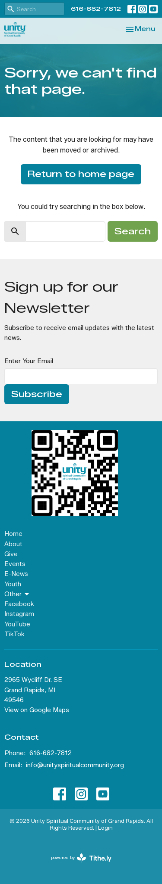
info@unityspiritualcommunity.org (75, 765)
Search (132, 231)
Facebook (19, 604)
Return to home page (81, 174)
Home (13, 534)
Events (14, 564)
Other (17, 594)
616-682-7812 (96, 8)
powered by (81, 857)
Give (11, 554)
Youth (12, 584)
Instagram (19, 614)
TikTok (14, 634)
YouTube (17, 624)
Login (105, 828)
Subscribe (36, 394)
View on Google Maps (36, 710)
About (13, 544)
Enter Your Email (28, 361)
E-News (16, 574)
